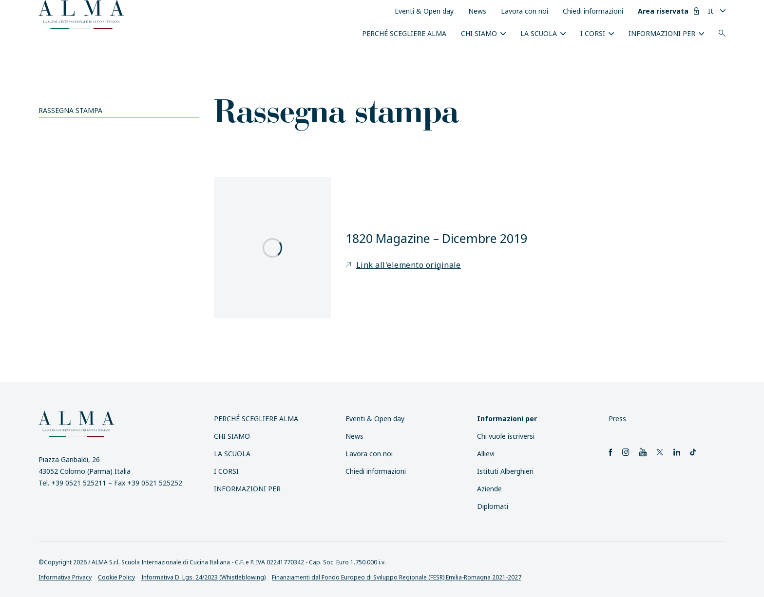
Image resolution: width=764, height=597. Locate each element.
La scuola (538, 33)
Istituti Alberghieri (505, 471)
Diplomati (492, 506)
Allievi (486, 453)
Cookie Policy (116, 577)
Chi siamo (479, 33)
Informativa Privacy (65, 577)
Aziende (489, 488)
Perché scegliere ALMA (404, 33)
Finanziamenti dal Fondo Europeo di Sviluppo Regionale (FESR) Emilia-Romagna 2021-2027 (396, 577)
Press (617, 418)
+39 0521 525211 (78, 482)
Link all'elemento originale (403, 265)
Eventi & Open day (424, 11)
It (710, 11)
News (477, 11)
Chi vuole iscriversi (506, 436)
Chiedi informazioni (593, 11)
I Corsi (592, 33)
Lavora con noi (524, 11)
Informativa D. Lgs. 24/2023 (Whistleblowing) (203, 577)
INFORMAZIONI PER (662, 33)
